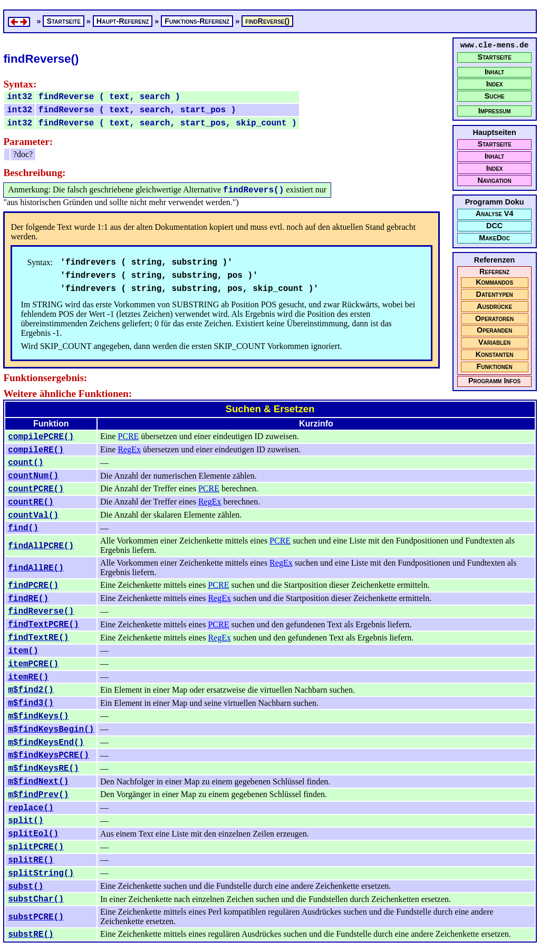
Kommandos (494, 282)
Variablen (494, 342)
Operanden (494, 330)
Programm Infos (494, 381)
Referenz (494, 272)
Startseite (494, 57)
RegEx (129, 449)
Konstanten (495, 354)
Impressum (494, 111)
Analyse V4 (495, 214)
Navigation (494, 181)
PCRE (128, 436)
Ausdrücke (494, 306)
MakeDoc (494, 238)
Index (494, 84)
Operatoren (494, 319)
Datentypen (494, 294)
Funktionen (494, 367)
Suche (495, 96)
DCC (494, 226)
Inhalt (494, 72)
